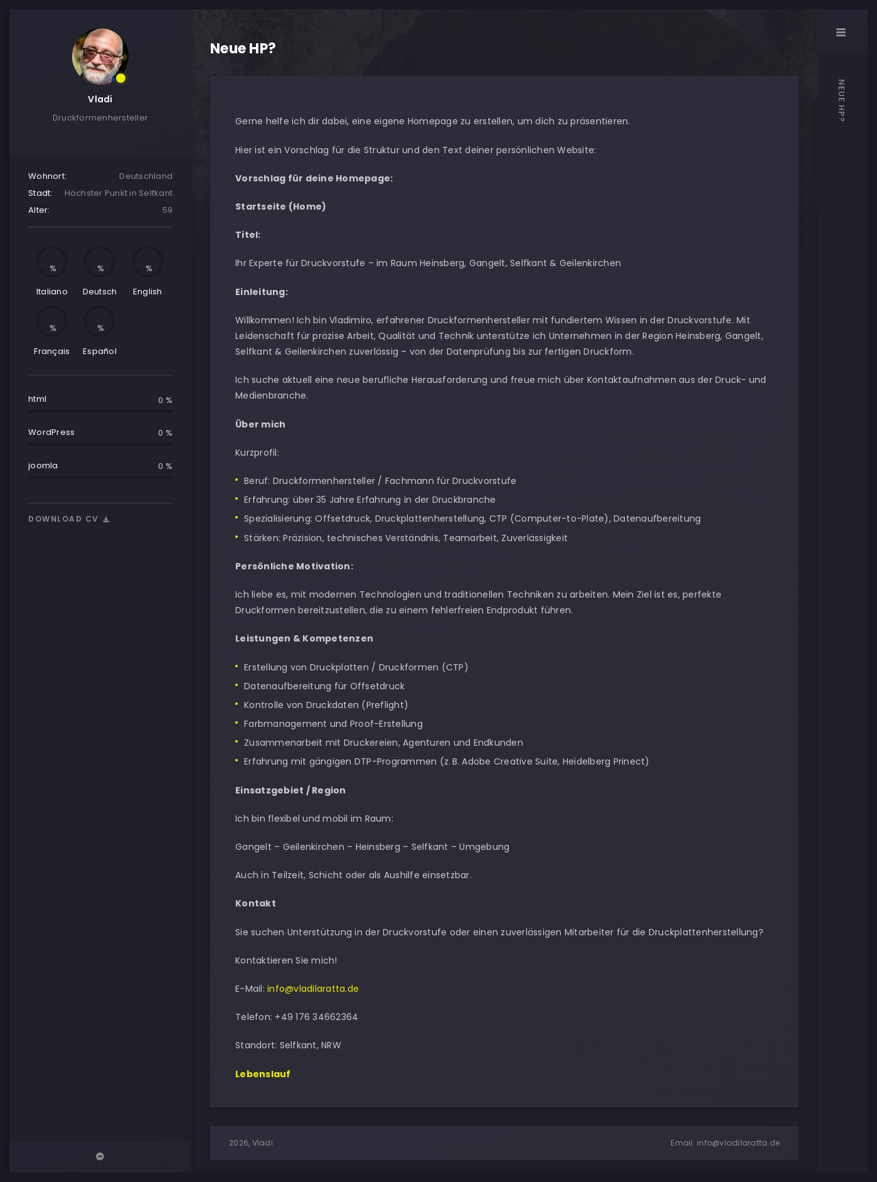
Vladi (100, 99)
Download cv (69, 518)
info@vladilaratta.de (312, 988)
